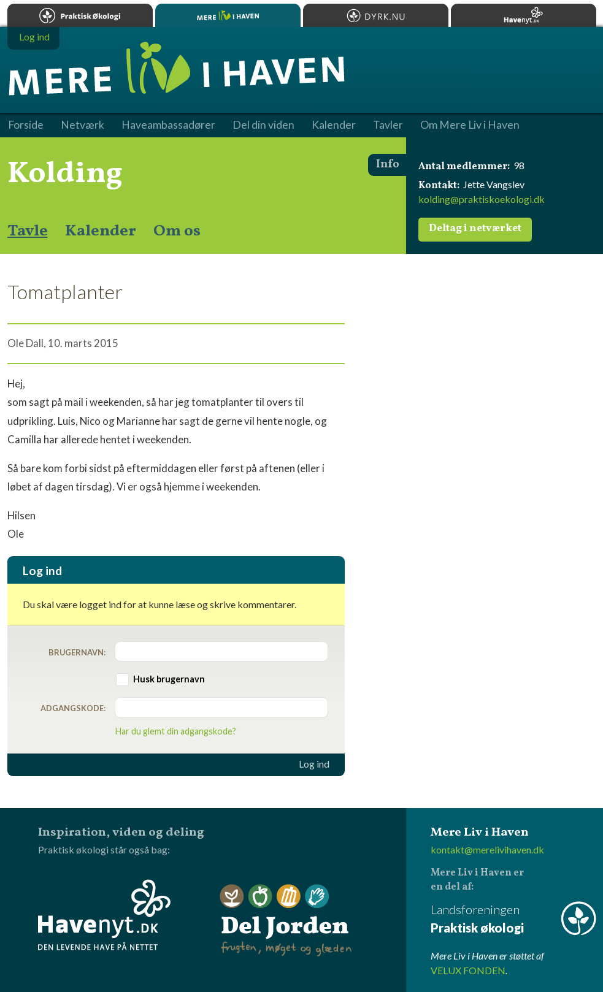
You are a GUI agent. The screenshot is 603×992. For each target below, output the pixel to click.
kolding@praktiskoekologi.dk (481, 199)
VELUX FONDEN (468, 970)
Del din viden (263, 125)
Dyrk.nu (375, 15)
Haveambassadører (168, 125)
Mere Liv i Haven (228, 15)
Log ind (314, 764)
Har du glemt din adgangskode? (175, 731)
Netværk (82, 125)
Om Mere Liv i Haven (470, 125)
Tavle (27, 231)
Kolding (65, 174)
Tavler (388, 125)
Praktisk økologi (80, 15)
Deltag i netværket (475, 228)
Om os (177, 231)
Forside (26, 125)
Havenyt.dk (523, 15)
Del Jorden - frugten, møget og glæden (286, 920)
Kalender (100, 231)
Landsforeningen (513, 919)
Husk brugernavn (169, 679)
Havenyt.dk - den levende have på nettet (104, 914)
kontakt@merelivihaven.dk (487, 849)
